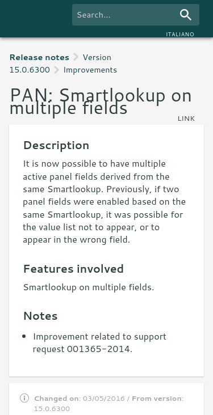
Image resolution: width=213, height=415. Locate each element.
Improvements (90, 69)
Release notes (39, 57)
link (186, 118)
